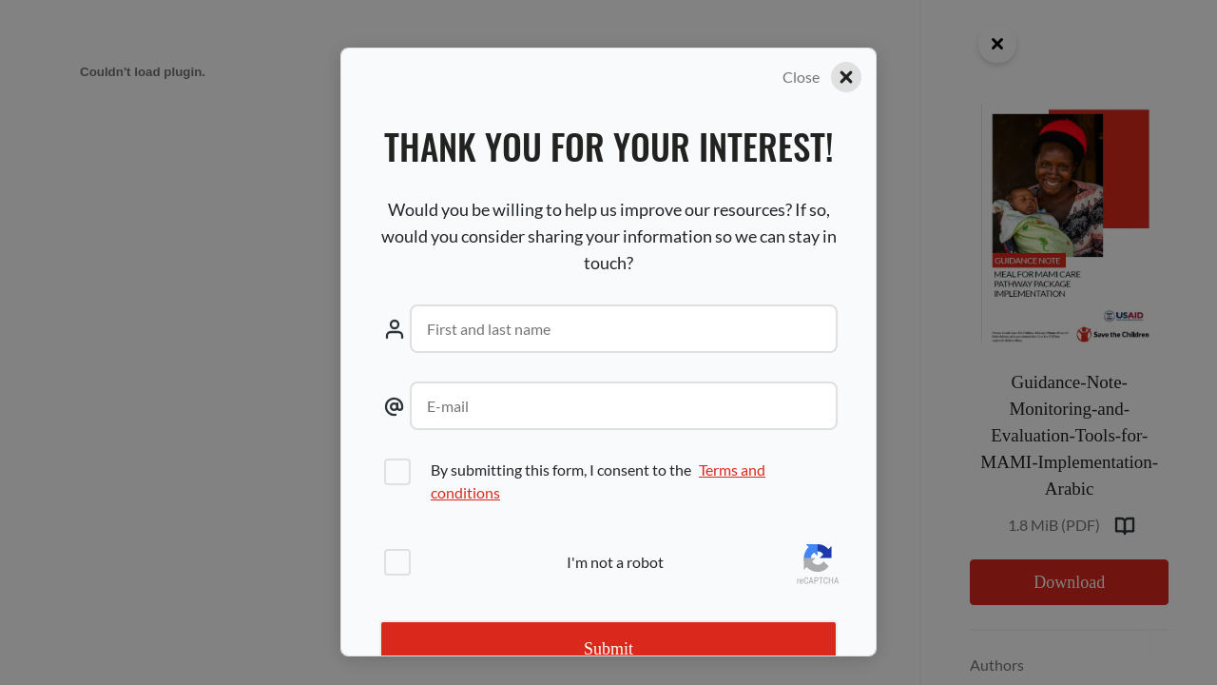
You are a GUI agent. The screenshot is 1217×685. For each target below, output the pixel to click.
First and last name (489, 329)
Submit (608, 648)
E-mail (448, 406)
